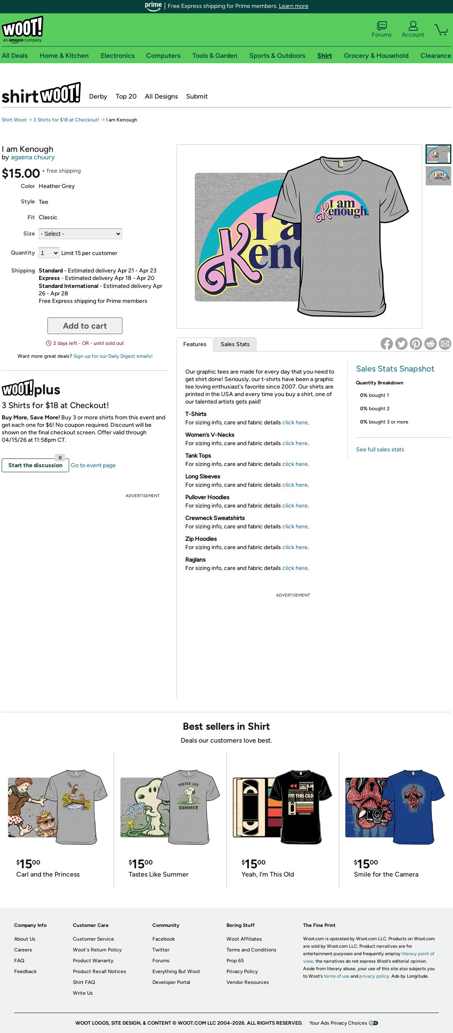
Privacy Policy (242, 971)
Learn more (294, 6)
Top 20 (126, 96)
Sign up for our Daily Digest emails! (113, 356)
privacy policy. (374, 976)
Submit (197, 96)
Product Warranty (93, 961)
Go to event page (93, 465)
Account (413, 29)
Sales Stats (235, 344)
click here (295, 422)
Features (195, 344)
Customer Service (93, 939)
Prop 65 (235, 961)
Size (29, 233)
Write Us (83, 993)
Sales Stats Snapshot (395, 369)
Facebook (163, 939)
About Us (24, 939)
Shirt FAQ (84, 982)
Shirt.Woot (41, 92)
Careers (23, 950)
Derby (98, 96)
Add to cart (85, 326)
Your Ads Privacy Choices (338, 1023)
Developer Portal (171, 982)
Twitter (160, 950)
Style (28, 201)
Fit (31, 217)
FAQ (19, 961)
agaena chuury (33, 157)
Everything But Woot (176, 971)
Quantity (23, 252)
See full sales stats (380, 449)
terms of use (336, 976)
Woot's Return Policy (97, 950)
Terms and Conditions (251, 950)
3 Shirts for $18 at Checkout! (66, 120)
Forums (382, 29)
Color (28, 186)
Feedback (25, 971)
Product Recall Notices (99, 971)
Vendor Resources (247, 982)
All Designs (161, 96)
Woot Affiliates (244, 939)
